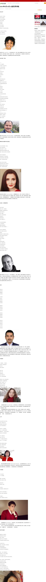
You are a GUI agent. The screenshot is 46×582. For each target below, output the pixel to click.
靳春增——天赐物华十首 (37, 37)
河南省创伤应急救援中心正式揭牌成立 (39, 40)
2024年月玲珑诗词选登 (37, 33)
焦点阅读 (36, 13)
